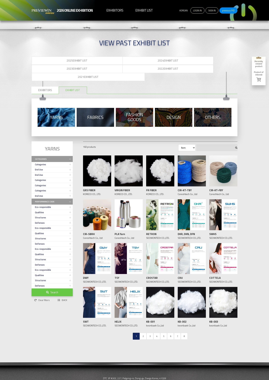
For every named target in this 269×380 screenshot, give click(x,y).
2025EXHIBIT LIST (52, 61)
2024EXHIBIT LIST (93, 61)
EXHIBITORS (51, 75)
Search (52, 281)
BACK (62, 288)
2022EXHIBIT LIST (176, 61)
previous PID (228, 10)
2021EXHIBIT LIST (217, 61)
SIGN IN (212, 10)
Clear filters (42, 288)
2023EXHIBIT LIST (134, 61)
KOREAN (183, 10)
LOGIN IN (197, 10)
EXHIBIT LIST (92, 75)
